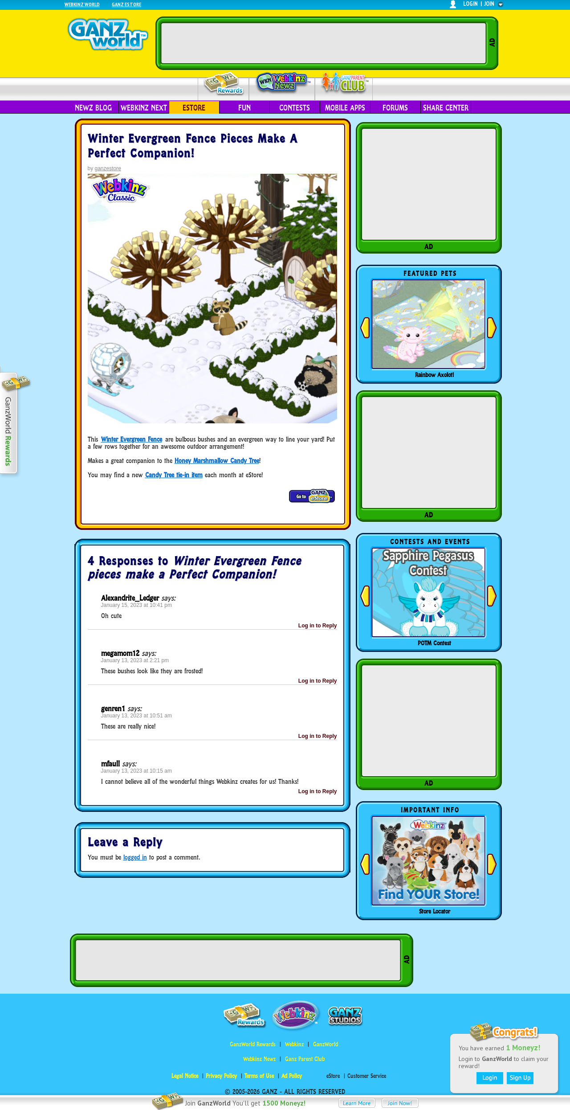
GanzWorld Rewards (253, 1044)
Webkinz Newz (282, 83)
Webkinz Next (144, 107)
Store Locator (434, 911)
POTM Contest (434, 643)
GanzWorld (325, 1044)
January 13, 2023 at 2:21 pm (135, 660)
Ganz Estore (126, 4)
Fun (244, 107)
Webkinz (294, 1044)
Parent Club (344, 83)
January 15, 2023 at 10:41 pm (136, 605)
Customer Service (366, 1076)
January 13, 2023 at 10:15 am (136, 771)
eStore (194, 107)
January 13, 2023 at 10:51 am (136, 716)
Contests (294, 107)
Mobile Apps (345, 107)
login (470, 4)
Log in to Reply (317, 626)
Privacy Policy (221, 1076)
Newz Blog (93, 107)
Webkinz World (82, 4)
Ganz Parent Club (305, 1059)
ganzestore (108, 168)
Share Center (445, 107)
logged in (135, 857)
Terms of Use (259, 1076)
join (489, 4)
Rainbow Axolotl (434, 374)
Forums (395, 107)
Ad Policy (291, 1076)
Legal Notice (184, 1076)
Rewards (224, 84)
